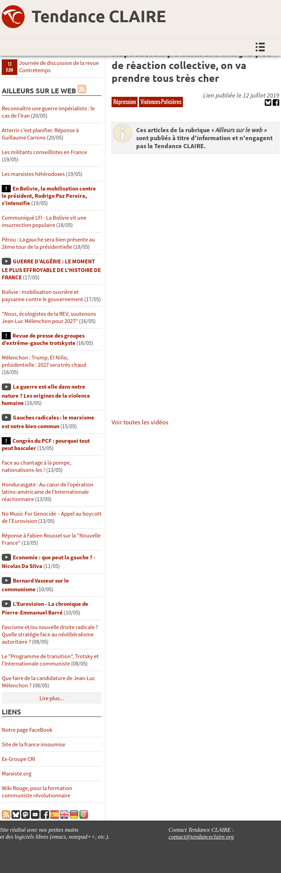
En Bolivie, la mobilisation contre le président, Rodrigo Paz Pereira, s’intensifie (49, 196)
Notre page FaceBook (27, 730)
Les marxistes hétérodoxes (33, 174)
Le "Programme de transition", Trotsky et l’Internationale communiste (50, 660)
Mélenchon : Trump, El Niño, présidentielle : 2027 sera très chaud (44, 361)
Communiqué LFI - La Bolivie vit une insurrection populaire (44, 221)
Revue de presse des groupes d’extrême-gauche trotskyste (43, 339)
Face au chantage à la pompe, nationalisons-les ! (36, 466)
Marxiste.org (16, 773)
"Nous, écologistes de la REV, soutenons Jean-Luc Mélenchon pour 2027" (49, 317)
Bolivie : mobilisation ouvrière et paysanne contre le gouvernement (42, 295)
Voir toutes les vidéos (140, 422)
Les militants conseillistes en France (44, 152)
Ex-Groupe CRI (18, 759)
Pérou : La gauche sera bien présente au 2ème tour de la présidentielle (48, 243)
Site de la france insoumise (33, 744)
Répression (124, 101)
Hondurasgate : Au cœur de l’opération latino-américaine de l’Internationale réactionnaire (47, 492)
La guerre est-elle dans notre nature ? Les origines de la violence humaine (46, 394)
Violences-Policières (161, 101)
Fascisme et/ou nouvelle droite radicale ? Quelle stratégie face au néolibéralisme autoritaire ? (50, 634)
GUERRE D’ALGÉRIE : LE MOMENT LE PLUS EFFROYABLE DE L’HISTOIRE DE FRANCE (51, 269)
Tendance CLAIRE (99, 15)
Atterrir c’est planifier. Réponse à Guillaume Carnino (40, 134)
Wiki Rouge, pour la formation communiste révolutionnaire (37, 792)
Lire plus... (51, 698)
